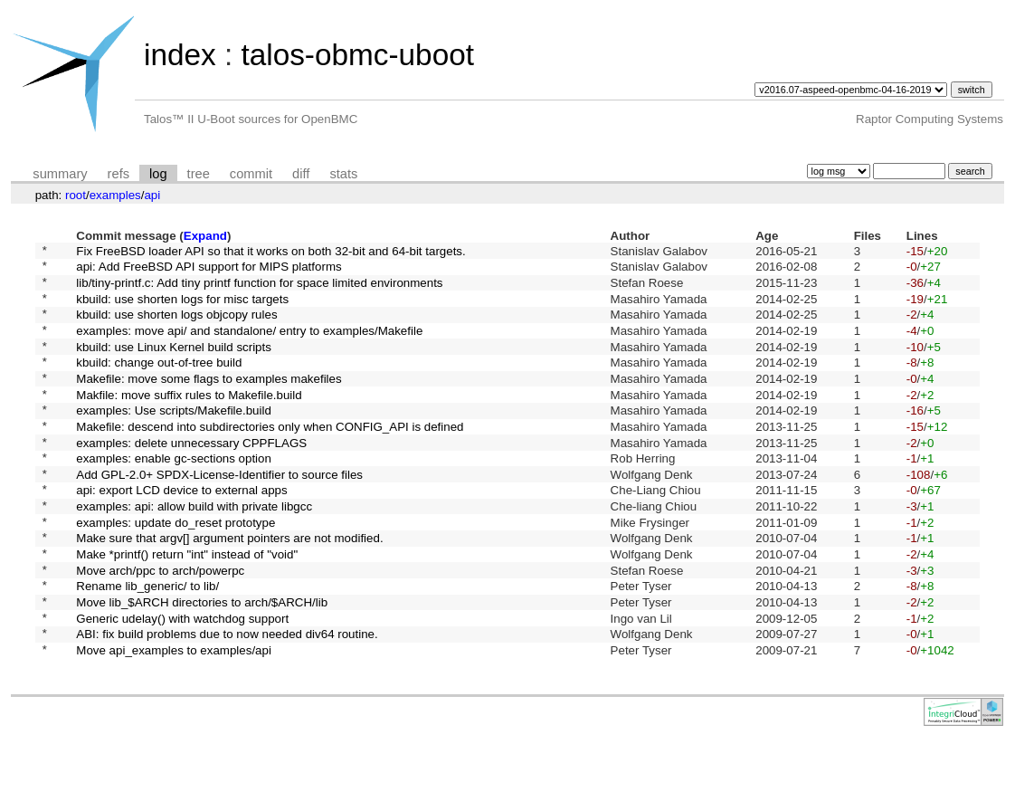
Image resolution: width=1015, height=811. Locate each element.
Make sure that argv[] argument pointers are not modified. (229, 589)
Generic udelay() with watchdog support (182, 682)
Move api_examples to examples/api (173, 720)
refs (118, 174)
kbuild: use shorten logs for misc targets (182, 308)
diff (300, 174)
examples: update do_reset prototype (175, 570)
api (152, 195)
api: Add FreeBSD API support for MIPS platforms (208, 271)
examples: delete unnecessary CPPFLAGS (191, 476)
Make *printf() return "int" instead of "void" (187, 608)
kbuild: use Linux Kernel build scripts (173, 364)
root (75, 195)
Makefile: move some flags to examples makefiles (208, 401)
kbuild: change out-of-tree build (159, 383)
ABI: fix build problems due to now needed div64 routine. (226, 701)
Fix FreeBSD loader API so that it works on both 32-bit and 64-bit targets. (270, 252)
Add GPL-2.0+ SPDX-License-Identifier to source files (219, 513)
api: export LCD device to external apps (181, 532)
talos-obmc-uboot (357, 55)
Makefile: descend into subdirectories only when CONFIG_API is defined (269, 457)
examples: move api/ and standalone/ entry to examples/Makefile (249, 345)
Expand (205, 236)
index (180, 55)
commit (251, 174)
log (158, 174)
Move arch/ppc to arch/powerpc (160, 626)
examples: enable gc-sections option (173, 495)
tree (198, 174)
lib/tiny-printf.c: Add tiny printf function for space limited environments (259, 289)
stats (343, 174)
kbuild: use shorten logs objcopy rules (176, 327)
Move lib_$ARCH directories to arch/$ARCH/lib (201, 664)
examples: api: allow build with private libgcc (194, 551)
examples (115, 195)
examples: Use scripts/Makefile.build (173, 439)
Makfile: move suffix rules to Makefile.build (188, 420)
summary (60, 174)
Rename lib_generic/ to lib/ (147, 645)
